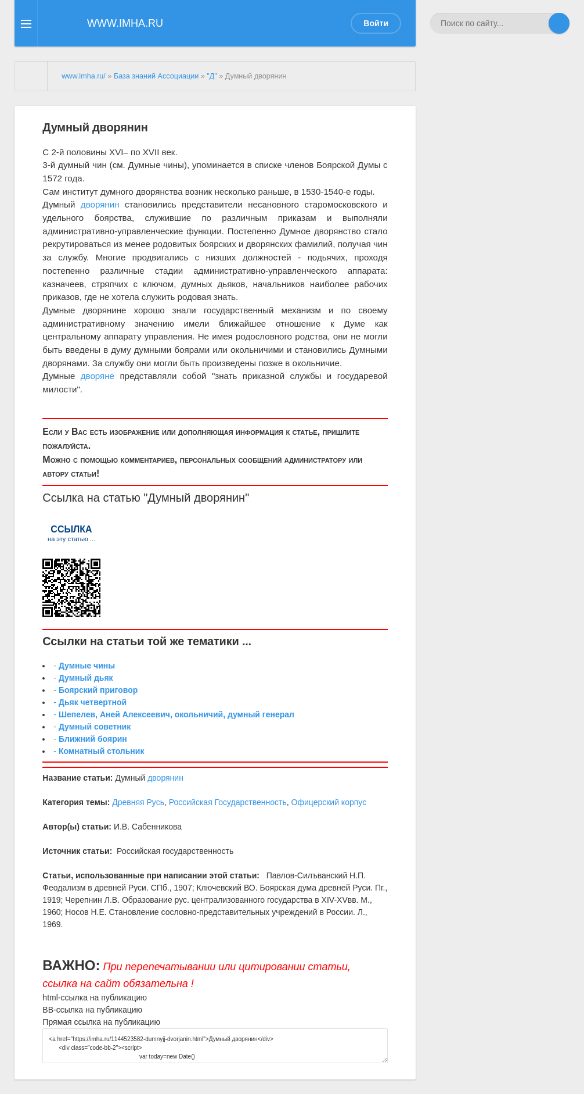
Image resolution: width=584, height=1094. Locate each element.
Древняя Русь (138, 802)
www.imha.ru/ (84, 76)
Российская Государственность (228, 802)
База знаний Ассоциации (156, 76)
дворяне (97, 376)
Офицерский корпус (329, 802)
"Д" (212, 76)
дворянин (100, 204)
